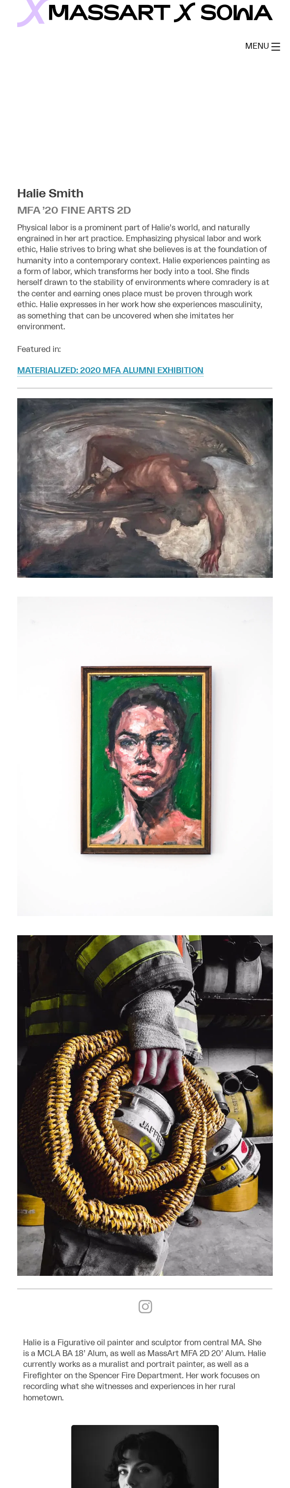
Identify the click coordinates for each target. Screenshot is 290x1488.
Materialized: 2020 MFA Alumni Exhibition (110, 371)
